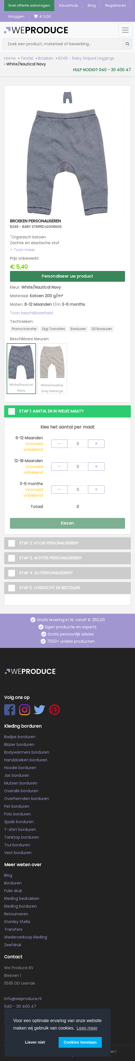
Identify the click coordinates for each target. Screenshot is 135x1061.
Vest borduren (18, 852)
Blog (92, 5)
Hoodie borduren (20, 767)
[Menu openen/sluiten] (125, 30)
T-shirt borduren (20, 829)
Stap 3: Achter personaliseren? (50, 558)
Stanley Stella (17, 921)
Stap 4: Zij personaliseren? (46, 573)
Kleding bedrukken (21, 898)
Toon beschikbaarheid (31, 313)
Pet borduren (16, 806)
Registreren (115, 5)
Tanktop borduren (21, 837)
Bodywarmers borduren (26, 752)
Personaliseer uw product (67, 276)
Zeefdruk (12, 945)
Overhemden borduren (26, 798)
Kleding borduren (20, 906)
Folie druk (13, 891)
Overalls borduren (21, 791)
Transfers (13, 929)
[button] (22, 249)
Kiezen (67, 523)
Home (10, 58)
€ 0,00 (42, 16)
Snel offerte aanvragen (29, 5)
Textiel (26, 58)
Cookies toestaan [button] (80, 1042)
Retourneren (16, 914)
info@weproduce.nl (22, 998)
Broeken (45, 58)
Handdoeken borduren (25, 760)
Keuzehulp (68, 5)
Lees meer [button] (87, 1028)
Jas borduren (16, 775)
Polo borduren (17, 814)
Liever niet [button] (35, 1042)
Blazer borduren (19, 744)
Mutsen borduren (20, 783)
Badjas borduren (19, 737)
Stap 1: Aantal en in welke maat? (51, 411)
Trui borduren (17, 845)
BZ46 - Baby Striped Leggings (86, 58)
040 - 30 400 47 (20, 1006)
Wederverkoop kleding (25, 937)
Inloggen (16, 16)
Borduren (13, 883)
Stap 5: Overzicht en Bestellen (49, 588)
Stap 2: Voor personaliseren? (49, 543)
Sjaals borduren (19, 822)
